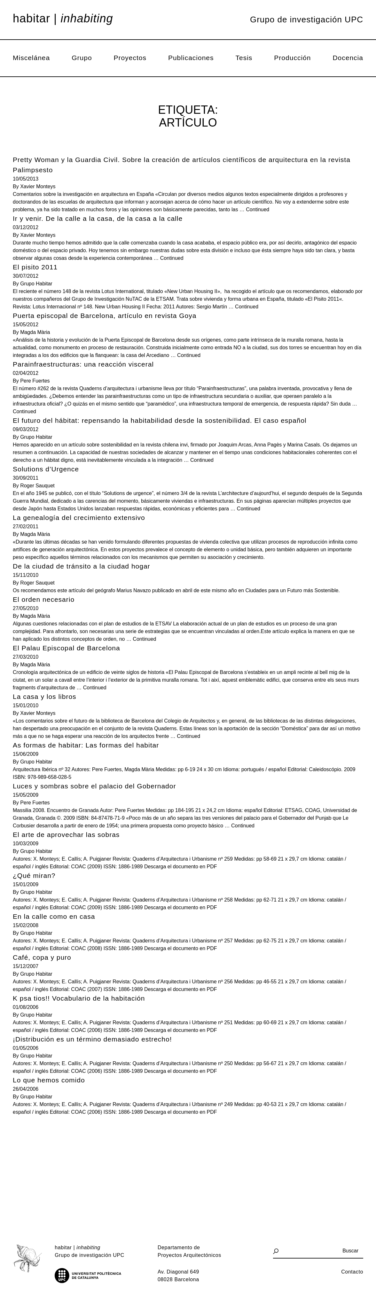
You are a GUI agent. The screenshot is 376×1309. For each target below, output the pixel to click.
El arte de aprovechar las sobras (66, 834)
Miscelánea (31, 57)
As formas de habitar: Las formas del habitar (86, 745)
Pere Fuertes (35, 380)
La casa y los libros (44, 696)
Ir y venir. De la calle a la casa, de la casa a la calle (98, 218)
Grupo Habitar (36, 283)
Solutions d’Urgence (46, 469)
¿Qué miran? (34, 875)
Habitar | (63, 18)
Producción (292, 57)
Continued (257, 209)
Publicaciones (191, 57)
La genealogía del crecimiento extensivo (79, 517)
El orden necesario (43, 599)
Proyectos (130, 57)
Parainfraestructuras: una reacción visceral (83, 364)
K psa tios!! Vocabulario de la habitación (79, 998)
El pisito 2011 (35, 267)
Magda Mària (35, 332)
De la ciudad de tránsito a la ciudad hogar (81, 566)
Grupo (82, 57)
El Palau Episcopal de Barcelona (66, 648)
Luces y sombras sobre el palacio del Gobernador (94, 786)
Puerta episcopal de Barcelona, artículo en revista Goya (104, 315)
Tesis (244, 57)
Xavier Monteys (37, 186)
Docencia (348, 57)
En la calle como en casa (54, 916)
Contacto (352, 1271)
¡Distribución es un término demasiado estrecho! (92, 1039)
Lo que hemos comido (49, 1080)
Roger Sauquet (37, 485)
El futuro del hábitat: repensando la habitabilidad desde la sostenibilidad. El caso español (160, 420)
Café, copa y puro (42, 957)
